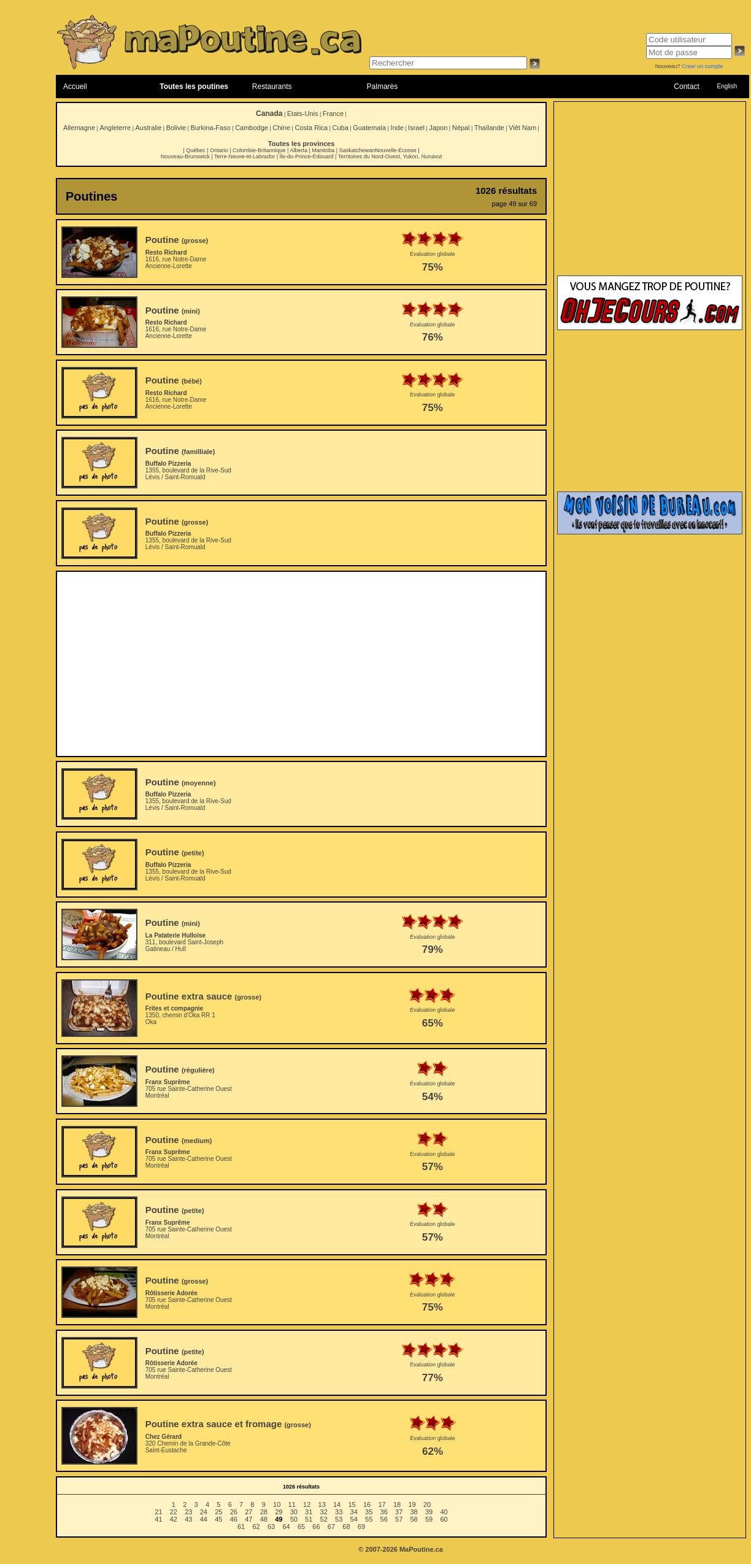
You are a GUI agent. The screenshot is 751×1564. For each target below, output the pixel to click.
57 (398, 1519)
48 (264, 1519)
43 (188, 1519)
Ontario (219, 150)
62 (256, 1526)
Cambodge (251, 127)
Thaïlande (489, 127)
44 (203, 1519)
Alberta (298, 150)
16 (367, 1504)
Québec (196, 150)
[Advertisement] (301, 664)
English (727, 86)
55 (368, 1519)
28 (264, 1512)
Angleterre (115, 127)
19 (411, 1504)
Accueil (75, 86)
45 (218, 1519)
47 (248, 1519)
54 (354, 1519)
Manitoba (323, 150)
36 (384, 1512)
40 (443, 1512)
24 (203, 1512)
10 (276, 1504)
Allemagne (79, 127)
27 (248, 1512)
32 (324, 1512)
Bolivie (176, 127)
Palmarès (382, 86)
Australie (148, 127)
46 (233, 1519)
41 (158, 1519)
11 (292, 1504)
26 (233, 1512)
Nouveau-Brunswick (185, 156)
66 (316, 1526)
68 (346, 1526)
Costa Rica (311, 127)
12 (306, 1504)
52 (324, 1519)
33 (338, 1512)
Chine (281, 127)
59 (429, 1519)
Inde (396, 127)
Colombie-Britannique (259, 150)
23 (188, 1512)
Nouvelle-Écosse (396, 150)
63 (271, 1526)
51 (308, 1519)
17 (381, 1504)
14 (337, 1504)
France (333, 113)
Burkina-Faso (210, 127)
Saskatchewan (357, 150)
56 (384, 1519)
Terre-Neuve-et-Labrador (244, 156)
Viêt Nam (522, 127)
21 (158, 1512)
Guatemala (369, 127)
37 (398, 1512)
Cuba (341, 127)
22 (173, 1512)
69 (361, 1526)
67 (331, 1526)
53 (338, 1519)
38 (414, 1512)
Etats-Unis (302, 113)
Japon (438, 127)
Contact (686, 86)
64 (286, 1526)
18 (397, 1504)
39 (429, 1512)
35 (368, 1512)
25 (218, 1512)
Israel (416, 127)
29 (278, 1512)
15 (351, 1504)
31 (308, 1512)
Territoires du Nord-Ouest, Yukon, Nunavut (390, 156)
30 (294, 1512)
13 (322, 1504)
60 (443, 1519)
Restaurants (272, 86)
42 (173, 1519)
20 (427, 1504)
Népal (461, 127)
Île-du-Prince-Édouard (306, 156)
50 (294, 1519)
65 (301, 1526)
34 (354, 1512)
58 (414, 1519)
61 (241, 1526)
